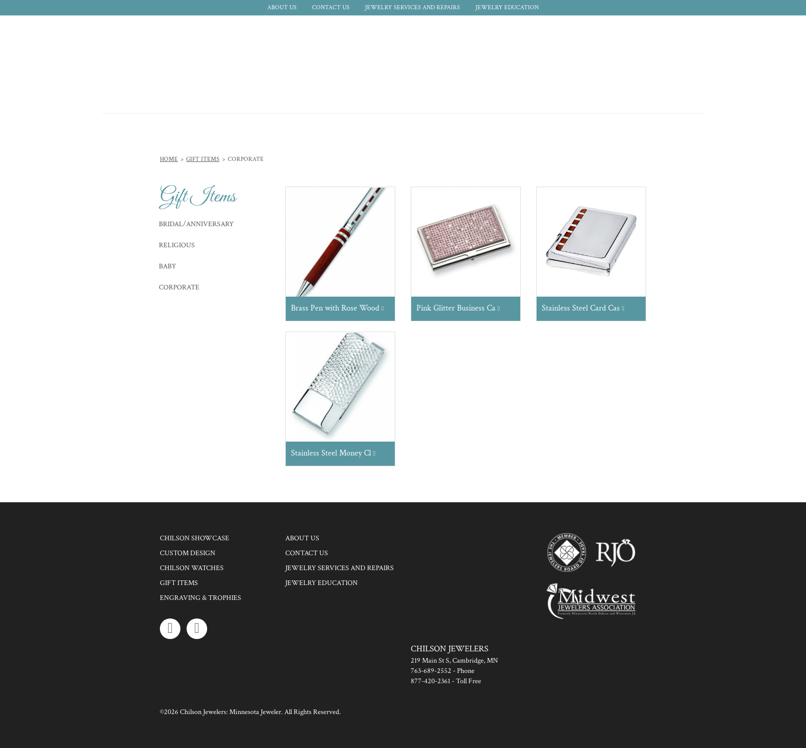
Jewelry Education (507, 7)
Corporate (179, 287)
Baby (167, 266)
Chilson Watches (192, 568)
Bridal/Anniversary (196, 224)
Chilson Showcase (194, 538)
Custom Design (187, 553)
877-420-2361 (430, 681)
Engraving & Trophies (200, 598)
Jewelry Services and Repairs (412, 7)
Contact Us (331, 7)
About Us (282, 7)
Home (169, 159)
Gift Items (202, 159)
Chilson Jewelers (143, 64)
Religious (177, 245)
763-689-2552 (431, 671)
